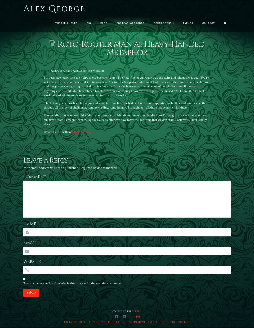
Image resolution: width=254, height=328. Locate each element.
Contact (184, 322)
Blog (164, 322)
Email (31, 243)
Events (153, 322)
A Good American (133, 322)
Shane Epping (81, 132)
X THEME (137, 311)
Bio (173, 322)
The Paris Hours (74, 322)
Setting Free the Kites (103, 322)
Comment (34, 177)
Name (30, 224)
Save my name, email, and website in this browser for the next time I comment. (73, 283)
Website (32, 262)
